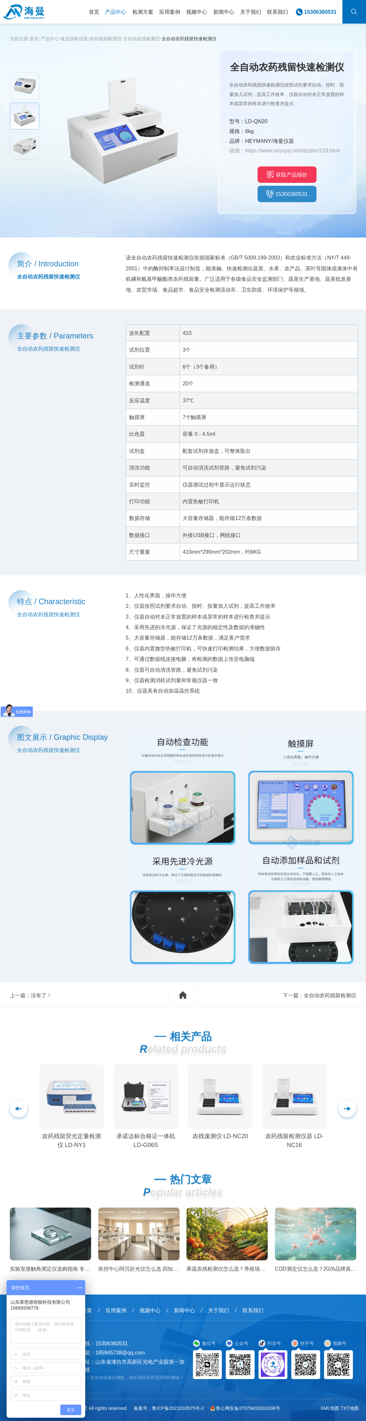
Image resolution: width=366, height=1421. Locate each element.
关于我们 (250, 12)
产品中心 (115, 12)
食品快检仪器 (74, 38)
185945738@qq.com (120, 1352)
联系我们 (277, 12)
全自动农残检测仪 (141, 38)
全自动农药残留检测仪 (330, 1006)
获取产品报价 (286, 174)
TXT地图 (349, 1408)
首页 (94, 12)
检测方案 (142, 12)
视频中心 (196, 12)
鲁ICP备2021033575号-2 (178, 1408)
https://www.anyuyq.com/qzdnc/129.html (292, 150)
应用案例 (169, 12)
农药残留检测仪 (105, 38)
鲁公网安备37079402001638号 (245, 1408)
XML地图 (329, 1408)
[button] (347, 1120)
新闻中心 (223, 12)
